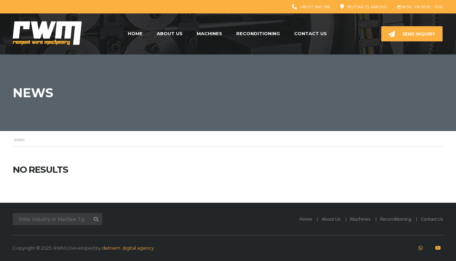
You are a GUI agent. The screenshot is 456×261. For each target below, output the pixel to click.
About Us (170, 33)
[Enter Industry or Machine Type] (57, 219)
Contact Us (310, 33)
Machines (209, 33)
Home (135, 33)
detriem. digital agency (128, 248)
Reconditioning (258, 33)
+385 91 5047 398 (315, 6)
